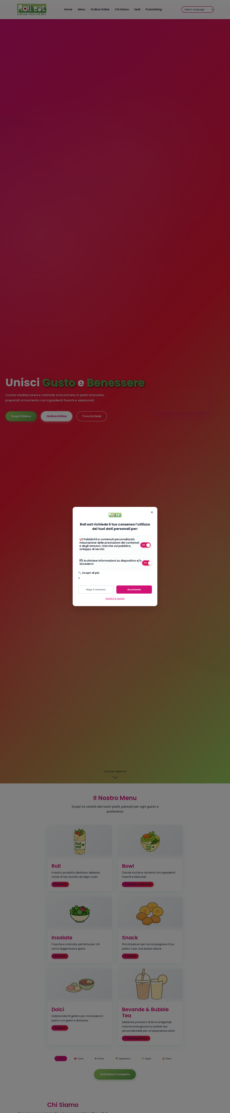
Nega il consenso (96, 589)
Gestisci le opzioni (115, 598)
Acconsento (134, 589)
